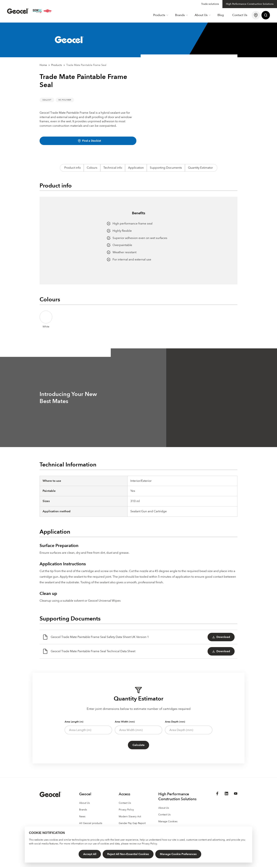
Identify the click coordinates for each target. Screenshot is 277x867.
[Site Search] (265, 15)
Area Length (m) (74, 721)
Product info (72, 168)
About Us (203, 15)
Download (221, 637)
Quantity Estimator (200, 168)
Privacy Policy (149, 843)
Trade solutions (210, 4)
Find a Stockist (89, 141)
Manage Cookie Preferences (178, 854)
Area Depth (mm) (175, 721)
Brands (181, 15)
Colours (92, 168)
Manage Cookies (167, 821)
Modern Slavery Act (130, 816)
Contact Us (239, 15)
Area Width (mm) (125, 721)
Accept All (89, 854)
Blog (220, 15)
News (82, 816)
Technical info (112, 168)
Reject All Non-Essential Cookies (128, 854)
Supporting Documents (166, 168)
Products (160, 15)
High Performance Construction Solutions (249, 4)
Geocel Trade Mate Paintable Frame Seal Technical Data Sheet (88, 651)
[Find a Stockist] (256, 15)
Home (43, 65)
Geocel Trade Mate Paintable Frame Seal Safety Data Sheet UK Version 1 (95, 637)
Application (136, 168)
